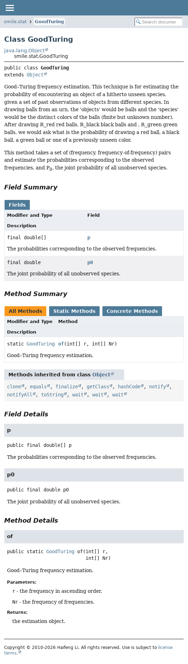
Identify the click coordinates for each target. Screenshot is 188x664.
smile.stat (15, 21)
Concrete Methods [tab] (132, 311)
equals (38, 386)
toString (52, 394)
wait (77, 394)
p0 (90, 262)
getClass (98, 386)
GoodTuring (49, 21)
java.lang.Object (24, 50)
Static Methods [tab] (74, 311)
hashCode (129, 386)
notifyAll (19, 394)
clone (14, 386)
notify (157, 386)
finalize (66, 386)
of (61, 344)
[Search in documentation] (158, 22)
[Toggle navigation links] (9, 8)
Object (35, 75)
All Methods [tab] (25, 311)
